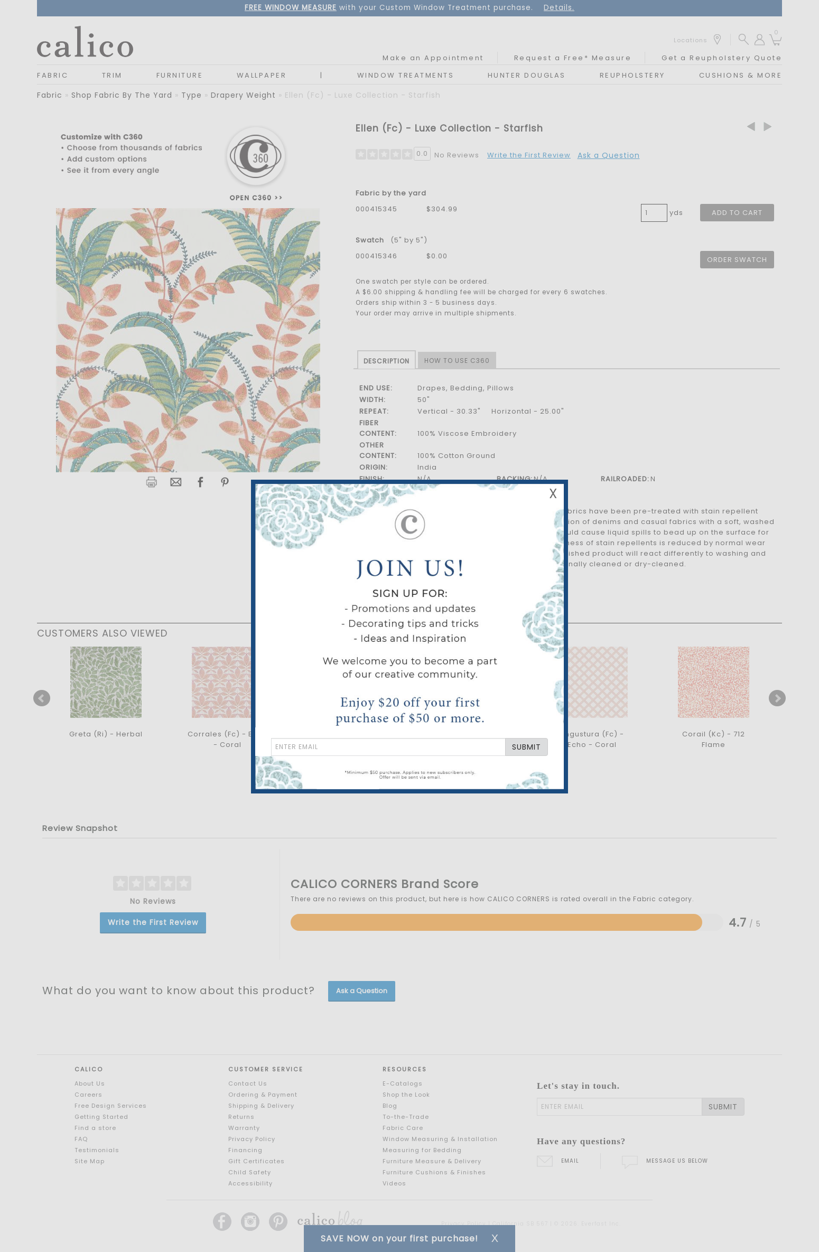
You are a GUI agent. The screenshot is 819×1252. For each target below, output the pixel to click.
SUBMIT (526, 747)
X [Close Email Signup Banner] (553, 493)
